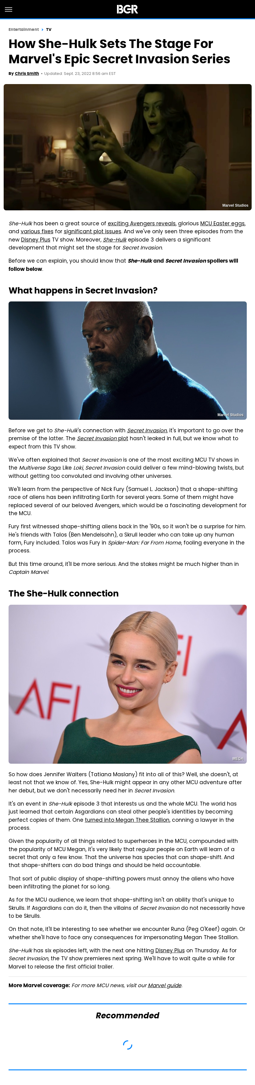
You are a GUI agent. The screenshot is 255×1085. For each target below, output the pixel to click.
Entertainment (24, 29)
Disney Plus (35, 240)
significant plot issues (92, 232)
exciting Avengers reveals (142, 224)
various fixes (37, 232)
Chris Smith (27, 73)
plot (102, 439)
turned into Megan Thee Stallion (127, 820)
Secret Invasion (147, 431)
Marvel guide (164, 986)
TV (48, 29)
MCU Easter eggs (222, 224)
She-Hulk (114, 240)
